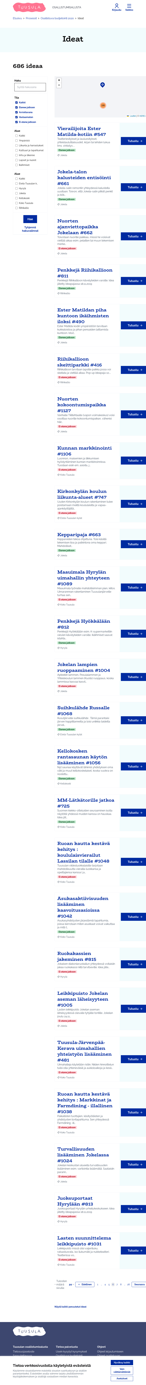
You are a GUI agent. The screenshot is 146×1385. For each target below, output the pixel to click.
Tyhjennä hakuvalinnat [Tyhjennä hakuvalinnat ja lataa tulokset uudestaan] (30, 229)
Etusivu (17, 18)
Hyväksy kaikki (122, 1362)
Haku (17, 80)
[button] (101, 83)
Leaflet (131, 116)
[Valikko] (129, 7)
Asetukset (122, 1378)
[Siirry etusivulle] (47, 7)
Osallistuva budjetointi (69, 1355)
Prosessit (31, 18)
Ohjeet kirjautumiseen (110, 1351)
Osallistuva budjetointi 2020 (57, 18)
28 (128, 1284)
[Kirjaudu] (116, 7)
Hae (30, 219)
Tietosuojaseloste (23, 1351)
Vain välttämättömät (122, 1370)
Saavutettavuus (22, 1355)
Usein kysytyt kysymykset (71, 1351)
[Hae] (30, 87)
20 (72, 1284)
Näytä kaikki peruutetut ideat (70, 1306)
